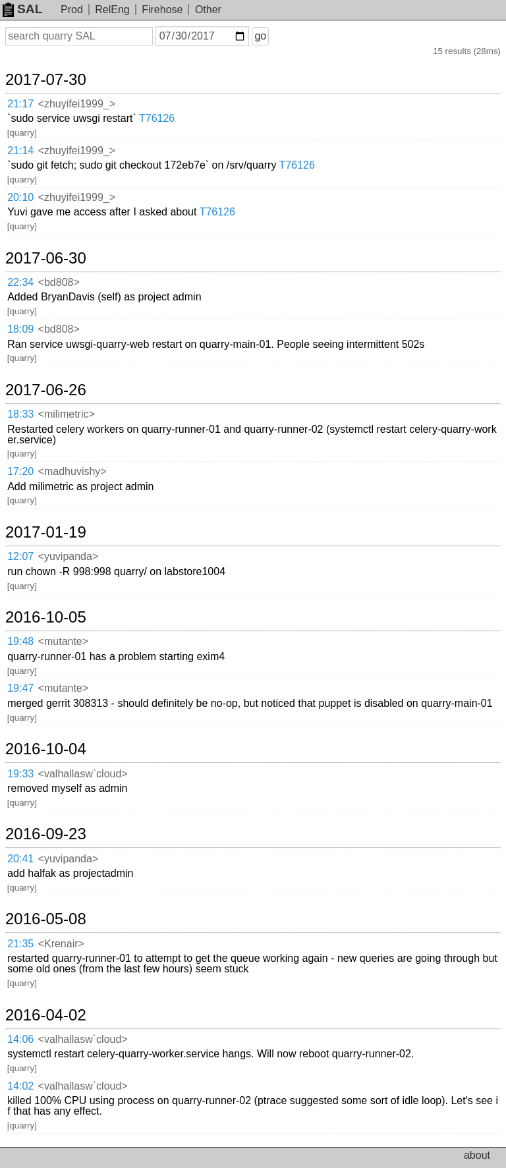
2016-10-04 (45, 749)
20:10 (20, 197)
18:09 (20, 329)
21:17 (20, 103)
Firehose (162, 9)
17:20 (20, 471)
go (260, 36)
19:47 (20, 688)
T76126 (157, 118)
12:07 (20, 556)
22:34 (20, 282)
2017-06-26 (45, 390)
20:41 (20, 858)
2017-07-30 (45, 79)
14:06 (20, 1039)
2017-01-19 (45, 532)
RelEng (112, 9)
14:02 (20, 1086)
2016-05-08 (45, 919)
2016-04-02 (45, 1015)
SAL (22, 9)
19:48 (20, 641)
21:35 (20, 943)
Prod (72, 9)
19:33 (20, 773)
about (477, 1155)
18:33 (20, 414)
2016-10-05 (45, 617)
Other (208, 9)
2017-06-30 (45, 258)
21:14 (20, 150)
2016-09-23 (45, 834)
